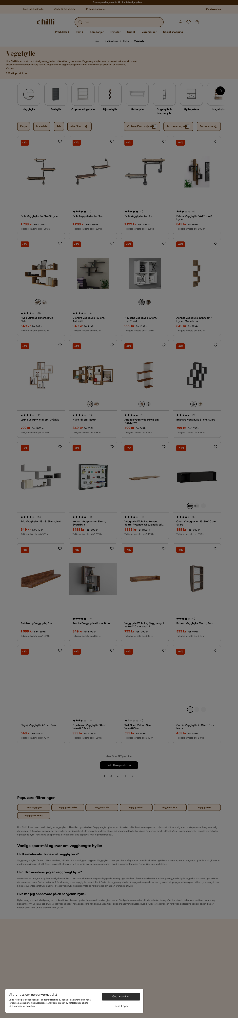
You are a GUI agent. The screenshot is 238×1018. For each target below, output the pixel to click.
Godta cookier (121, 996)
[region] (74, 1001)
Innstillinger (121, 1006)
